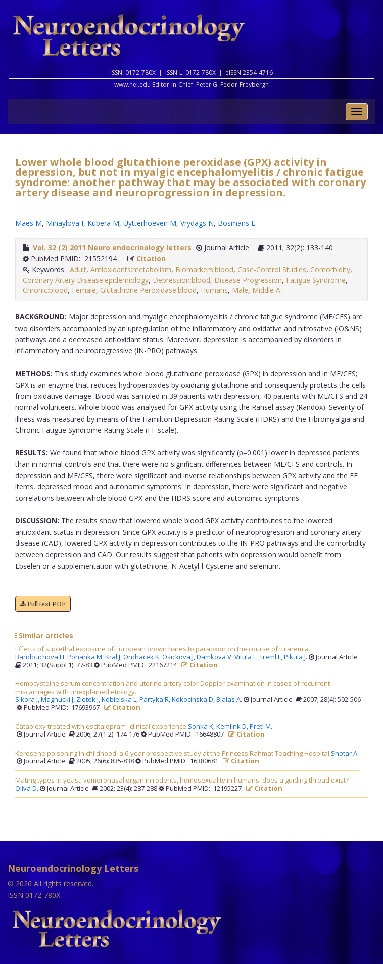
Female (84, 290)
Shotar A (344, 754)
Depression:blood (181, 280)
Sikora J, (28, 700)
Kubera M (103, 223)
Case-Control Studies (271, 269)
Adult (78, 269)
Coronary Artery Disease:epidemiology (86, 280)
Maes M (28, 223)
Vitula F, (246, 657)
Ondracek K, (142, 657)
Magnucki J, (58, 700)
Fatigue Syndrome (316, 280)
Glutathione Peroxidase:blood (148, 290)
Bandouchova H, (41, 657)
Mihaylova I (64, 223)
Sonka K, (202, 727)
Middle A (266, 290)
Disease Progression (248, 280)
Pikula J (295, 657)
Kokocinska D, (194, 700)
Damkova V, (215, 657)
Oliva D (26, 789)
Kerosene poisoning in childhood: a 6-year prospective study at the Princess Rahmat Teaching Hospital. (173, 754)
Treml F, (271, 657)
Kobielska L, (120, 700)
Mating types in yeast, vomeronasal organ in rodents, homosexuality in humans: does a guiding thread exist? (182, 780)
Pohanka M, (86, 657)
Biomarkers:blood (204, 269)
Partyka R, (155, 700)
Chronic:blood (45, 290)
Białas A (228, 700)
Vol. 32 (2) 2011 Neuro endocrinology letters (112, 247)
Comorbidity (330, 269)
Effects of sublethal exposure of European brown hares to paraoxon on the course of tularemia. (162, 649)
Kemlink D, (233, 727)
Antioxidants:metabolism (130, 269)
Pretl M (260, 727)
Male (240, 290)
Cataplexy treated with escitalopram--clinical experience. (101, 727)
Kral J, (114, 657)
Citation (151, 258)
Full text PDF (43, 604)
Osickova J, (179, 657)
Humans (214, 290)
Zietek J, (89, 700)
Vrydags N (197, 223)
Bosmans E (236, 223)
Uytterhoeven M (149, 223)
